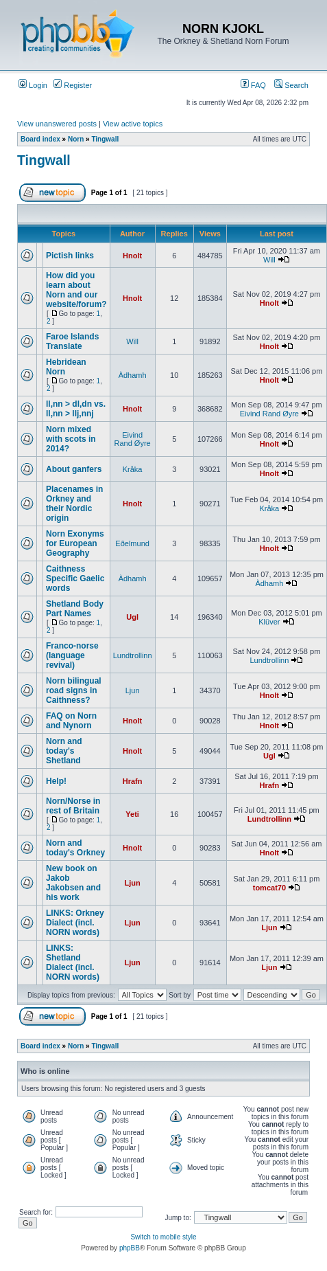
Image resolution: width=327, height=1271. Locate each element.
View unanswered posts (57, 124)
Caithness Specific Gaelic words (75, 578)
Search (291, 85)
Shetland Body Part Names (75, 608)
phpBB (129, 1248)
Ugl (132, 617)
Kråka (133, 469)
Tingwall (105, 139)
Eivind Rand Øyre (269, 413)
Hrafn (133, 781)
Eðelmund (132, 543)
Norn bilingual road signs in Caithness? (73, 690)
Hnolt (132, 255)
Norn (76, 139)
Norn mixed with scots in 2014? (71, 439)
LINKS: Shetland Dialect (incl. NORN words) (72, 962)
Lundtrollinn (132, 655)
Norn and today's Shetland (64, 750)
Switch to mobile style (163, 1237)
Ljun (132, 690)
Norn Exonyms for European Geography (75, 543)
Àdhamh (133, 375)
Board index (40, 139)
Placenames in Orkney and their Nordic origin (74, 503)
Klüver (269, 622)
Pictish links (70, 255)
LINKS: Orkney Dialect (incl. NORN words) (75, 922)
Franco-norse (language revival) (72, 655)
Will (269, 260)
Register (72, 85)
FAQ (253, 85)
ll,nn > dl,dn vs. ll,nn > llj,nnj (76, 408)
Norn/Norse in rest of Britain (73, 806)
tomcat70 (269, 888)
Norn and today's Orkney (75, 847)
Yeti (132, 814)
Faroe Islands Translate (72, 341)
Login (33, 85)
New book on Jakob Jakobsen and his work (73, 883)
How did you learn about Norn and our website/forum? (76, 290)
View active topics (132, 124)
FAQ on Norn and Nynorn (71, 720)
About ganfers (73, 469)
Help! (56, 781)
